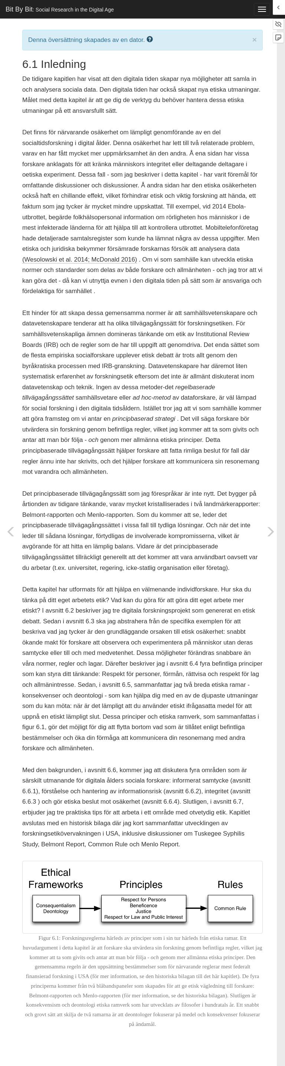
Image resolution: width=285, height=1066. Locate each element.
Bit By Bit (60, 9)
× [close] (254, 39)
